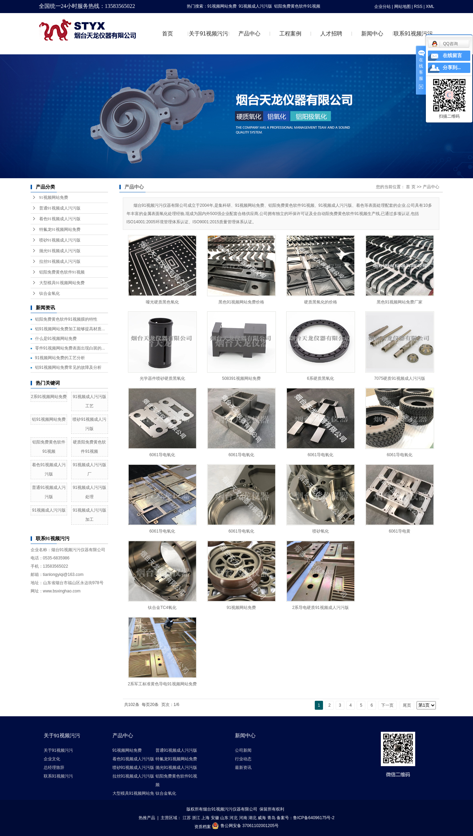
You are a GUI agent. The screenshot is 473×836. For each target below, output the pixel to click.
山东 (224, 817)
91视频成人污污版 (255, 6)
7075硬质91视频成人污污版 (399, 378)
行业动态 (243, 759)
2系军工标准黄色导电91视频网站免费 (162, 684)
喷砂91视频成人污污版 (59, 240)
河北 (233, 817)
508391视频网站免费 (241, 378)
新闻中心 (372, 33)
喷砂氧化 (320, 531)
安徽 (215, 817)
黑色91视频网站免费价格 (241, 302)
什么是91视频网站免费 (56, 338)
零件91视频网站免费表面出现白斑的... (70, 348)
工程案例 (290, 33)
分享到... (452, 67)
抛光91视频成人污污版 (59, 250)
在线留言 (452, 55)
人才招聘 (331, 33)
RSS (418, 6)
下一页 (387, 705)
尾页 (407, 705)
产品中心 (249, 33)
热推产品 (147, 817)
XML (430, 6)
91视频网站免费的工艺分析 (60, 357)
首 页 (410, 186)
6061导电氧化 (162, 454)
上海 (205, 817)
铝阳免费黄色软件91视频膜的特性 (66, 319)
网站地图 (402, 6)
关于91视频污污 (208, 33)
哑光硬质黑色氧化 (162, 302)
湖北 (252, 817)
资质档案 (202, 826)
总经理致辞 (54, 767)
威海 (262, 817)
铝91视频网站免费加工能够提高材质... (70, 328)
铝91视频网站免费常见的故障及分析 (68, 367)
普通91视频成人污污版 (59, 208)
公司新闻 (243, 750)
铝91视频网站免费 (48, 419)
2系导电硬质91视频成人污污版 (320, 607)
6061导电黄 (399, 531)
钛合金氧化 (49, 293)
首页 (167, 33)
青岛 (271, 817)
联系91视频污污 (413, 33)
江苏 (187, 817)
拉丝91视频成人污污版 (59, 261)
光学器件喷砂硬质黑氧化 (162, 378)
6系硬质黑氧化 (320, 378)
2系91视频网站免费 (49, 396)
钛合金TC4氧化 (162, 607)
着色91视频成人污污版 (59, 218)
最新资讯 (243, 767)
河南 (243, 817)
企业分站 (382, 6)
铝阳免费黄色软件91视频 (297, 6)
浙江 (196, 817)
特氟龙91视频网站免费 (59, 229)
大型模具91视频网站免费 (62, 282)
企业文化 (52, 759)
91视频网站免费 (222, 6)
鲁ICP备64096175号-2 (313, 817)
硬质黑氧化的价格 (320, 302)
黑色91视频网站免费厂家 (399, 302)
